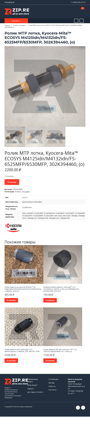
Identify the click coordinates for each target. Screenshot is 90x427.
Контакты (52, 390)
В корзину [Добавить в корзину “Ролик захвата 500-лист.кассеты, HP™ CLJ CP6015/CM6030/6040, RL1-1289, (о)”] (50, 360)
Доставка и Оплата (35, 392)
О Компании (53, 379)
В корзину (12, 182)
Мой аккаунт (32, 385)
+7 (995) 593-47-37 (78, 2)
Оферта (30, 388)
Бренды (51, 383)
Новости (52, 386)
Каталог (16, 20)
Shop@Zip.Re (10, 2)
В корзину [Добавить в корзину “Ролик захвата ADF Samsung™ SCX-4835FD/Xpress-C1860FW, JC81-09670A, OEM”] (11, 360)
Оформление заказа (32, 380)
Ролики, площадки (22, 192)
